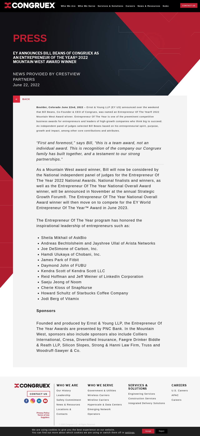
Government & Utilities (102, 390)
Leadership (63, 395)
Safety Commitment (69, 400)
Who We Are (68, 6)
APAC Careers (177, 397)
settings (126, 432)
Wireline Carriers (98, 400)
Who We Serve (86, 6)
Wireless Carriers (99, 395)
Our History (64, 390)
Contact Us (188, 6)
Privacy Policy (43, 413)
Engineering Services (141, 393)
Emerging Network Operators (99, 411)
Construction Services (142, 398)
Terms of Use (43, 415)
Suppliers (45, 417)
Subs (166, 6)
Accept (146, 431)
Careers (130, 6)
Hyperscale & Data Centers (105, 404)
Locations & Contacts (64, 411)
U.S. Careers (180, 390)
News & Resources (149, 6)
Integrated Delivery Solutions (146, 403)
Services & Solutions (110, 6)
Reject (163, 431)
